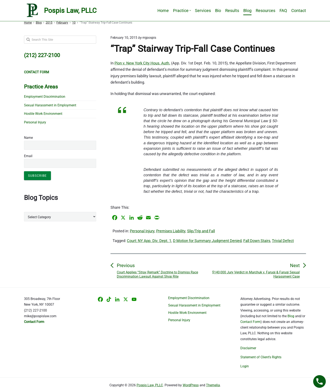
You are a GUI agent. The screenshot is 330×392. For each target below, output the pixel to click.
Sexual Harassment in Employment (50, 105)
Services (203, 10)
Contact (298, 10)
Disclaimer (248, 348)
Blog (247, 10)
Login (244, 366)
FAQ (283, 10)
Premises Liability (170, 231)
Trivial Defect (283, 240)
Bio (218, 10)
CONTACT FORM (36, 72)
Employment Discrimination (44, 97)
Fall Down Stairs (256, 240)
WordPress (191, 385)
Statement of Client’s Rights (260, 357)
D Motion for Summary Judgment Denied (207, 240)
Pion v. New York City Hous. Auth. (142, 63)
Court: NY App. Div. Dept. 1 (149, 240)
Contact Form (250, 322)
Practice (182, 10)
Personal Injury (142, 231)
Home (163, 10)
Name (28, 138)
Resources (265, 10)
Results (232, 10)
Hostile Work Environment (43, 114)
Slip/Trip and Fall (201, 231)
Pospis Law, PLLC (150, 385)
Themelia (213, 385)
